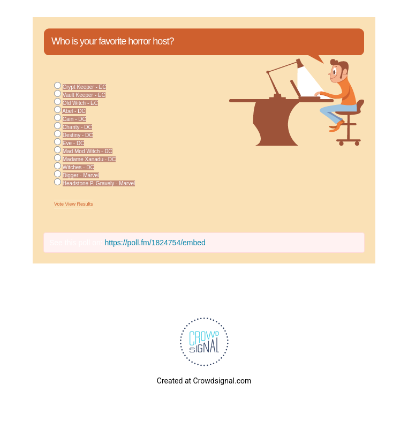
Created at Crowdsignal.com (204, 380)
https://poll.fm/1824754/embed (155, 242)
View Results (79, 204)
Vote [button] (59, 204)
